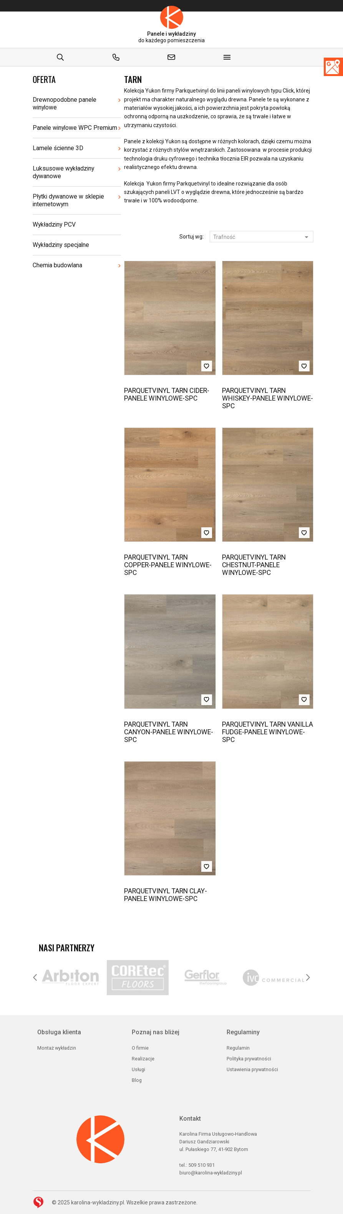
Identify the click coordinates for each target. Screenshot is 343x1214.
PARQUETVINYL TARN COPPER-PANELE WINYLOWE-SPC (168, 564)
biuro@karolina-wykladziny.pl (210, 1173)
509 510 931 (201, 1165)
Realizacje (143, 1059)
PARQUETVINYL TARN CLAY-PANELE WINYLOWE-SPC (165, 895)
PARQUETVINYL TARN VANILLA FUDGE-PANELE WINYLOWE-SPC (267, 732)
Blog (137, 1080)
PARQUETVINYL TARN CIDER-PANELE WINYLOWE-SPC (166, 394)
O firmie (140, 1048)
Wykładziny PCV (54, 224)
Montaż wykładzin (56, 1048)
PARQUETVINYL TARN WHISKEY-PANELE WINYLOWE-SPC (267, 398)
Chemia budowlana (57, 265)
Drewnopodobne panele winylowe (64, 103)
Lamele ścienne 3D (58, 148)
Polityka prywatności (249, 1059)
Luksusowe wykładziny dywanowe (63, 172)
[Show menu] (227, 57)
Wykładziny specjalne (61, 244)
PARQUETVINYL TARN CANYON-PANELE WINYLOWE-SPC (168, 732)
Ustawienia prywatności (252, 1069)
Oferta (44, 79)
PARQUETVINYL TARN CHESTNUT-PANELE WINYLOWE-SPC (254, 564)
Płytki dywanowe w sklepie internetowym (68, 200)
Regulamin (238, 1048)
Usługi (138, 1069)
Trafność (261, 237)
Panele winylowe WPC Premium (75, 127)
